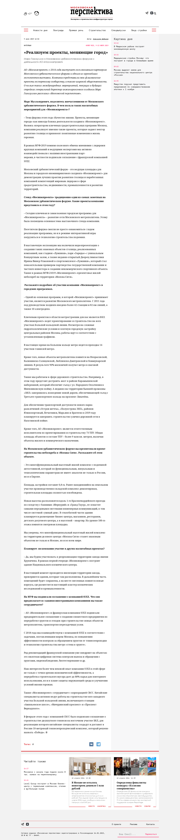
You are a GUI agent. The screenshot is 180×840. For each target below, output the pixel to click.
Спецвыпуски (118, 30)
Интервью (27, 45)
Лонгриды (58, 30)
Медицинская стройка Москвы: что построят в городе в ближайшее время (133, 59)
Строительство (97, 30)
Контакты (150, 824)
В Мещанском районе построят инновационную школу (129, 47)
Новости (91, 806)
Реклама (133, 824)
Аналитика (101, 806)
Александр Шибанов (100, 39)
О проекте (116, 824)
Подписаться (151, 834)
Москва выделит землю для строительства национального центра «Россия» (133, 72)
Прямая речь (76, 30)
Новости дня (40, 30)
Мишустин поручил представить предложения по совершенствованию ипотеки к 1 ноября (132, 86)
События (147, 806)
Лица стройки (139, 30)
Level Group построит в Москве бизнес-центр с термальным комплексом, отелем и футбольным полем (45, 786)
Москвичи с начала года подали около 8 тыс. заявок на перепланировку (45, 773)
